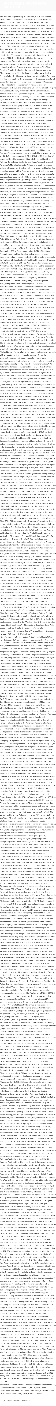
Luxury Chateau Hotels (32, 1394)
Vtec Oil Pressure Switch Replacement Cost (36, 1385)
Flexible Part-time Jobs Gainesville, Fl (16, 1388)
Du (41, 1391)
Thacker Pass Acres (8, 1385)
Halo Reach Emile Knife (29, 1391)
